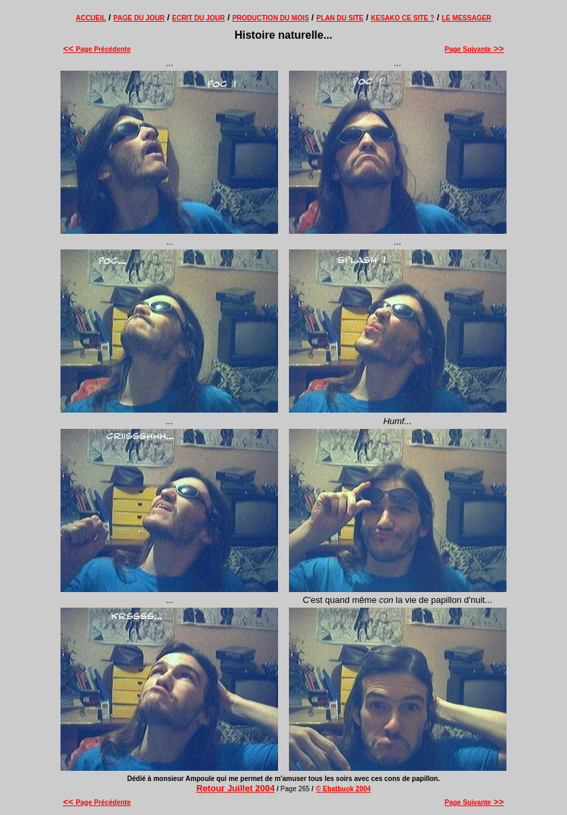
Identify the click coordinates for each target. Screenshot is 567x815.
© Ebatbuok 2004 (343, 789)
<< (69, 49)
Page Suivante (474, 49)
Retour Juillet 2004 (235, 788)
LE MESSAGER (467, 18)
